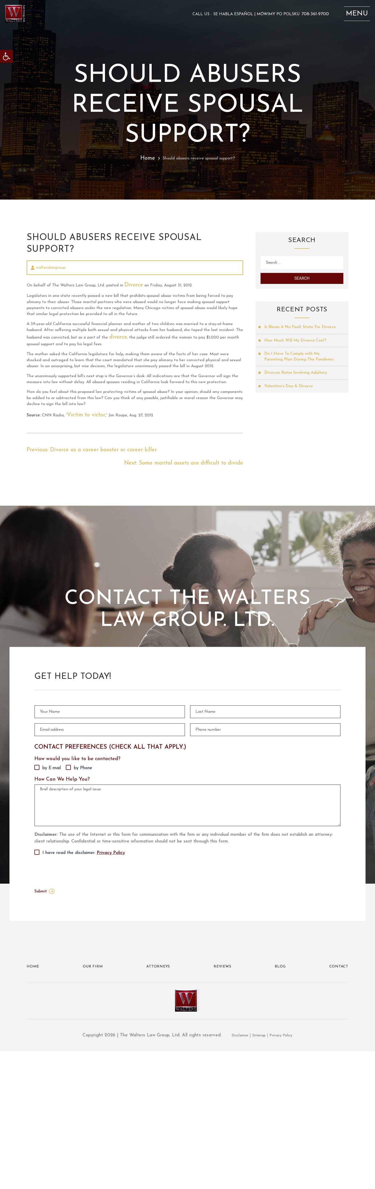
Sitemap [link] (258, 1173)
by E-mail (51, 866)
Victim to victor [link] (100, 501)
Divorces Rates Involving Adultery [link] (298, 396)
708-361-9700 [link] (300, 19)
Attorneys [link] (159, 1085)
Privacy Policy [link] (111, 971)
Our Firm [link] (93, 1085)
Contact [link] (336, 1085)
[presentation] (72, 989)
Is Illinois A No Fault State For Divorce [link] (295, 339)
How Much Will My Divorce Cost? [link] (298, 356)
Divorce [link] (168, 289)
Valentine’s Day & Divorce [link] (290, 410)
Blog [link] (279, 1085)
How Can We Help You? (62, 877)
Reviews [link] (223, 1085)
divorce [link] (87, 379)
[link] (6, 56)
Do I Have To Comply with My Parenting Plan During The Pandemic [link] (295, 376)
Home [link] (133, 158)
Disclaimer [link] (235, 1173)
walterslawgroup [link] (51, 269)
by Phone (83, 866)
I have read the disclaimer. (83, 971)
